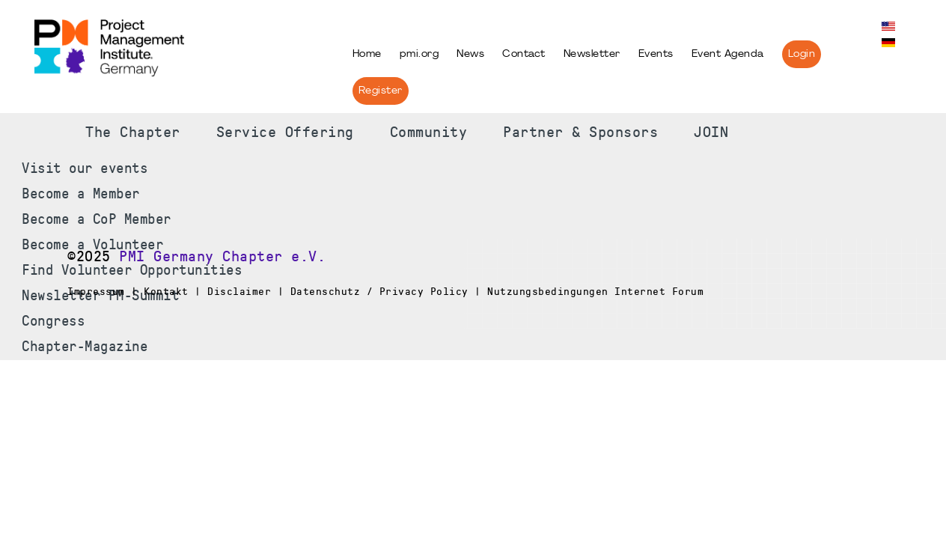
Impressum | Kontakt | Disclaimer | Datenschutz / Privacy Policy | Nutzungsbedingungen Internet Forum (385, 291)
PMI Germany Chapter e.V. (222, 257)
